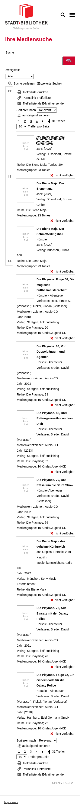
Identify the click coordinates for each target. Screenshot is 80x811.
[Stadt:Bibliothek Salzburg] (26, 16)
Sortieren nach (26, 110)
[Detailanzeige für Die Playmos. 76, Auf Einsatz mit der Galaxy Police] (52, 613)
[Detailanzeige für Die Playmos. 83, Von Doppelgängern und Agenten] (51, 352)
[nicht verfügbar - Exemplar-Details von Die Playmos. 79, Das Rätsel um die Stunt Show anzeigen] (62, 533)
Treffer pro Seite (38, 126)
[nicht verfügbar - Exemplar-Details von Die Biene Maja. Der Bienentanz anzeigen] (62, 175)
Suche (10, 52)
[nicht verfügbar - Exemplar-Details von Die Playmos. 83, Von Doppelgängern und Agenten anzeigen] (62, 405)
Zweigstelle (13, 70)
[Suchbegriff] (34, 61)
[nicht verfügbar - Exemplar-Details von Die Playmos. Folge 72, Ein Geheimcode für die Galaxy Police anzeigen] (62, 733)
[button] (69, 61)
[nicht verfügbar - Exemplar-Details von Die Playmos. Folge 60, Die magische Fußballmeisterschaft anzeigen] (62, 338)
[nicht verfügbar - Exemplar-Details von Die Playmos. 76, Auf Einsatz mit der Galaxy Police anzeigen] (62, 667)
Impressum (11, 802)
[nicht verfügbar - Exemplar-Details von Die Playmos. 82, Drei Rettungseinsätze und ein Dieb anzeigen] (62, 472)
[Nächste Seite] (42, 121)
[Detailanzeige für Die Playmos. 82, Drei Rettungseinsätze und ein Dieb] (54, 418)
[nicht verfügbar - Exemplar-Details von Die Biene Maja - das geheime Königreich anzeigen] (62, 600)
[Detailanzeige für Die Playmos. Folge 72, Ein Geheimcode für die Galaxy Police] (55, 680)
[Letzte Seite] (48, 121)
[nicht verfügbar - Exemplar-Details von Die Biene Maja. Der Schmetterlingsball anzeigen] (62, 271)
